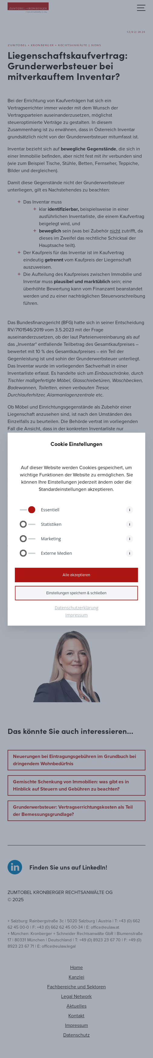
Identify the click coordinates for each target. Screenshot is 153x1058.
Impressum (76, 615)
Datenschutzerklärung (76, 608)
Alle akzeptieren (76, 575)
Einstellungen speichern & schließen (76, 593)
